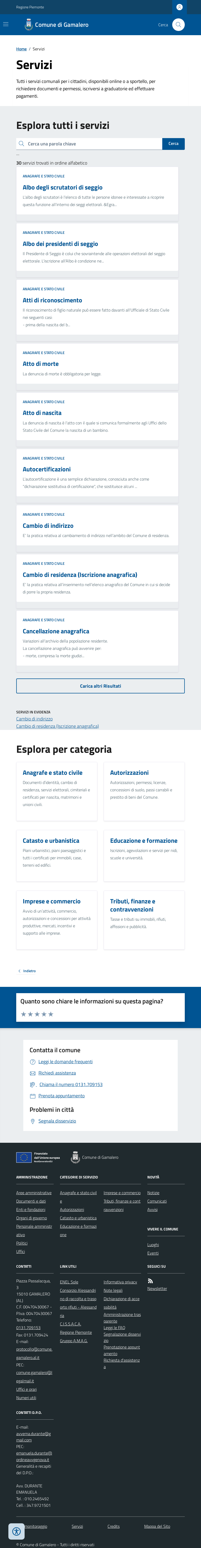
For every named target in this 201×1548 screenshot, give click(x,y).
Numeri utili (26, 1397)
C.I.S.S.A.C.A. (70, 1324)
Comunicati (157, 1201)
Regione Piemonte (30, 7)
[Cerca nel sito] (176, 24)
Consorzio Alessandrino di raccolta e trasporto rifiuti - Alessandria (78, 1303)
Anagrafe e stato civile (44, 176)
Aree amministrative (34, 1192)
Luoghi (153, 1244)
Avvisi (152, 1209)
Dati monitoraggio (31, 1526)
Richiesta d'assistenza (122, 1363)
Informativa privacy (120, 1282)
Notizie (153, 1192)
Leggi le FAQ (114, 1327)
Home (21, 49)
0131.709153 (28, 1327)
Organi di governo (31, 1218)
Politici (21, 1243)
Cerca (173, 143)
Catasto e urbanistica (78, 1218)
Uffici (20, 1251)
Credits (114, 1526)
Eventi (153, 1253)
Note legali (113, 1290)
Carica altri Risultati (100, 685)
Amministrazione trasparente (122, 1317)
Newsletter (157, 1288)
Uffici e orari (26, 1389)
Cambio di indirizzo (34, 718)
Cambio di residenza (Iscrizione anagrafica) (57, 726)
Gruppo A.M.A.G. (74, 1341)
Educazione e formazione (78, 1230)
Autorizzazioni (72, 1209)
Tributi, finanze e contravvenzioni (122, 1205)
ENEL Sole (69, 1282)
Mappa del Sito (157, 1526)
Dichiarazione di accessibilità (121, 1303)
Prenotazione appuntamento (122, 1350)
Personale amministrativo (34, 1230)
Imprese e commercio (122, 1192)
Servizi (77, 1526)
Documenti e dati (31, 1201)
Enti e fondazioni (30, 1209)
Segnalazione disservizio (122, 1337)
